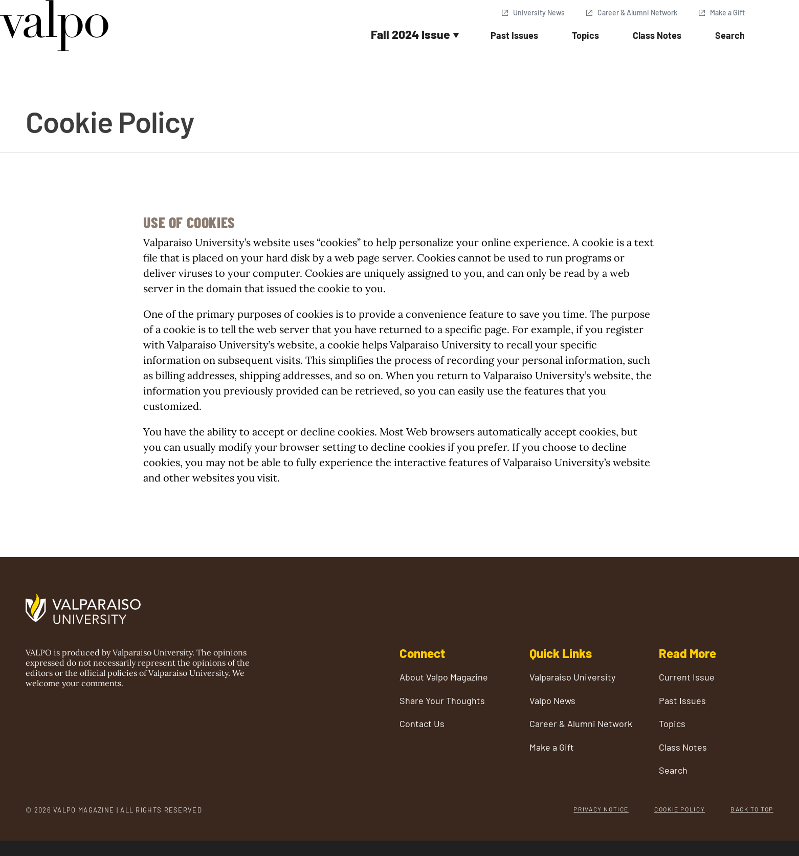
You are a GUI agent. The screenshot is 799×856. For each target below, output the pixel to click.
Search (730, 35)
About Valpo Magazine (444, 677)
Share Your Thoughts (442, 700)
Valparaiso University (572, 677)
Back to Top (751, 809)
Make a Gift (727, 12)
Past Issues (514, 35)
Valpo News (552, 700)
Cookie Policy (679, 809)
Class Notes (657, 35)
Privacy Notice (601, 809)
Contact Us (422, 723)
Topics (585, 35)
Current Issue (687, 677)
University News (539, 12)
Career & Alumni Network (637, 12)
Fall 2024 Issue (410, 34)
